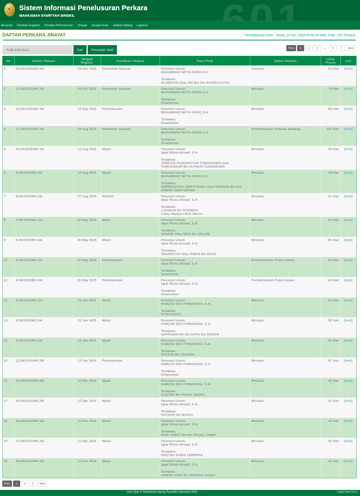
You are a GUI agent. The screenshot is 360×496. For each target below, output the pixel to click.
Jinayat (82, 25)
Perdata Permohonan (58, 25)
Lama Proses (330, 60)
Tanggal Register (87, 60)
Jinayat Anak (99, 25)
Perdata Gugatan (28, 25)
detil (348, 68)
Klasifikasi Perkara (130, 61)
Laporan (142, 25)
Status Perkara (285, 61)
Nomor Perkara (43, 61)
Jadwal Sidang (123, 25)
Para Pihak (205, 61)
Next (350, 48)
